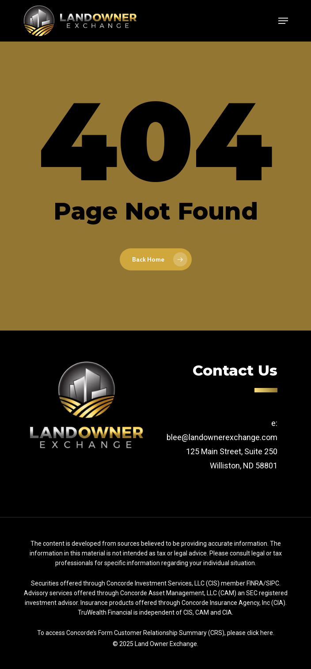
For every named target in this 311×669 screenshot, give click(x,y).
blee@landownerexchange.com (222, 437)
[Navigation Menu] (283, 20)
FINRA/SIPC (263, 583)
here (266, 632)
